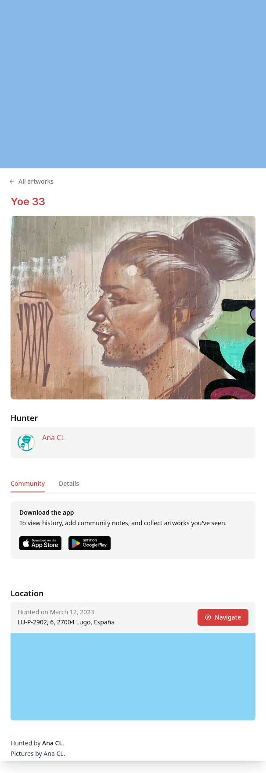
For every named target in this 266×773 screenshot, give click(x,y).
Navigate (223, 617)
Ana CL (53, 437)
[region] (133, 84)
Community (28, 483)
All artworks (31, 181)
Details (69, 483)
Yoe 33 (28, 201)
